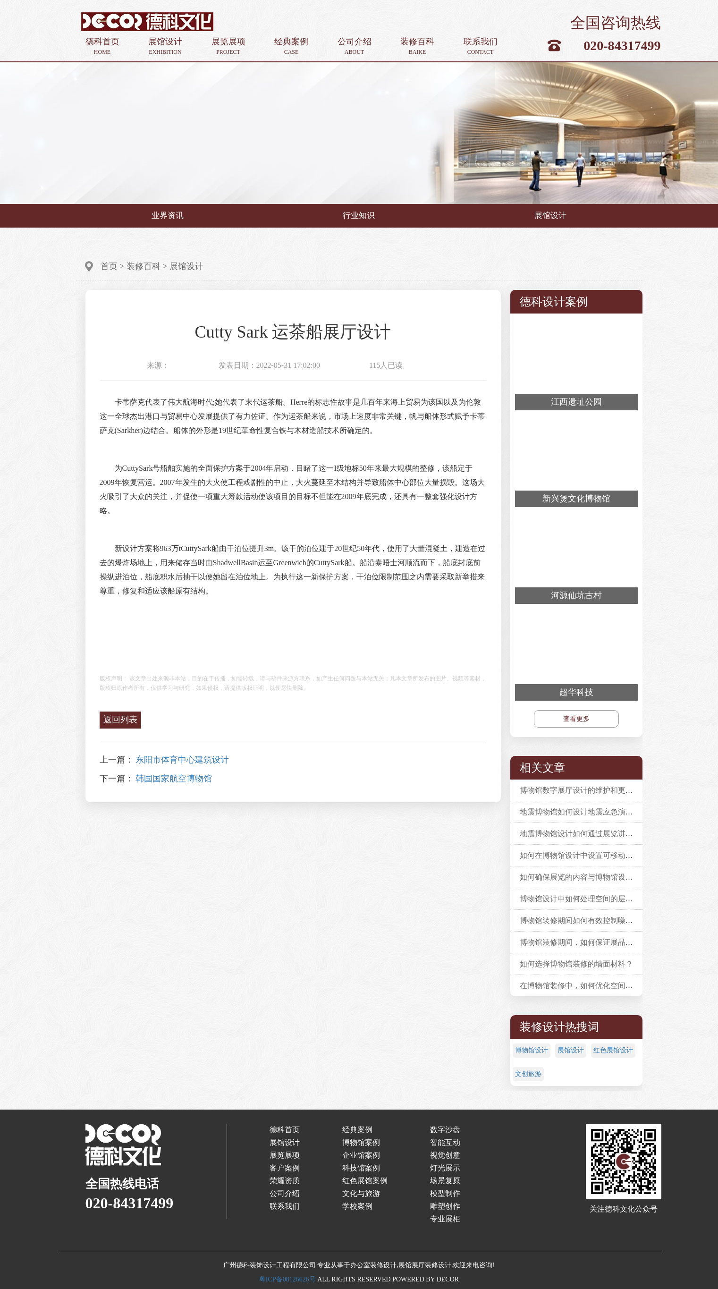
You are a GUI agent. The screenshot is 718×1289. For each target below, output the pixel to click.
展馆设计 (165, 46)
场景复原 (445, 1181)
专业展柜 (445, 1219)
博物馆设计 (531, 1050)
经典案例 (291, 46)
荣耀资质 (285, 1181)
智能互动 (445, 1142)
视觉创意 (445, 1155)
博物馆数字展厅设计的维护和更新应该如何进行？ (603, 790)
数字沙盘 (445, 1130)
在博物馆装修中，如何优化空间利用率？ (588, 986)
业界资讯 (168, 215)
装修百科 (417, 46)
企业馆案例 (361, 1155)
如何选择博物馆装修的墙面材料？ (576, 964)
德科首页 (102, 46)
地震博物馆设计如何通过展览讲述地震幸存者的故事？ (610, 834)
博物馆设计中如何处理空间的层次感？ (584, 899)
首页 (109, 266)
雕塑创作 (445, 1206)
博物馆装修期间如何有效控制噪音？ (580, 920)
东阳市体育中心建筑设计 (182, 759)
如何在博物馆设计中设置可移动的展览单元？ (595, 855)
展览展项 (228, 46)
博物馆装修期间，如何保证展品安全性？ (588, 942)
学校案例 (357, 1206)
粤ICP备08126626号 (287, 1279)
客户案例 (285, 1168)
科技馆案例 (361, 1168)
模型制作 (445, 1193)
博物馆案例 (361, 1142)
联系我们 (480, 46)
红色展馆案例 (365, 1181)
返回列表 (120, 719)
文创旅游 (528, 1073)
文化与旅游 (361, 1193)
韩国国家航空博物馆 (173, 778)
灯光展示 (445, 1168)
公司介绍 (354, 46)
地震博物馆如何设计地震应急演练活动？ (588, 812)
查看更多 (576, 718)
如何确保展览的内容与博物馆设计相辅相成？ (595, 877)
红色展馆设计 (613, 1050)
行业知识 (359, 215)
